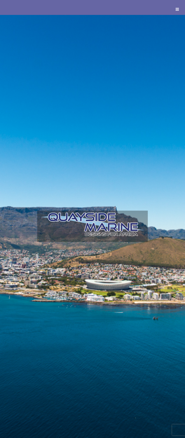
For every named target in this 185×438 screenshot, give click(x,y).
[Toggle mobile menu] (177, 9)
